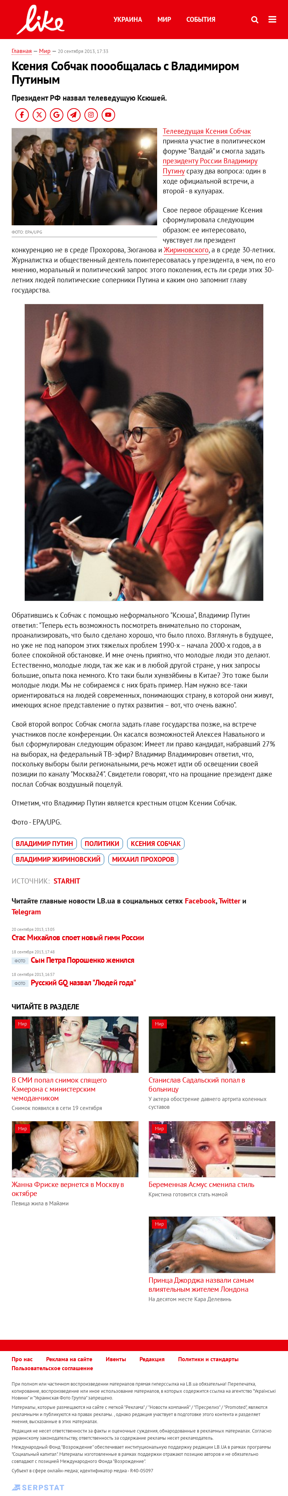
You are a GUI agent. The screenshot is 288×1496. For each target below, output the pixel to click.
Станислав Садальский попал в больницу (196, 1084)
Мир (164, 19)
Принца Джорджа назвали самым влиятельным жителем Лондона (201, 1284)
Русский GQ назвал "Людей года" (74, 982)
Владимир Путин (44, 843)
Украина (128, 19)
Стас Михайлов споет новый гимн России (78, 937)
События (200, 19)
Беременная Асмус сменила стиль (201, 1184)
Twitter (229, 901)
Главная (22, 50)
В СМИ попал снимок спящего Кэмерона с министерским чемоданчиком (59, 1089)
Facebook (200, 901)
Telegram (26, 912)
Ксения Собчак (156, 843)
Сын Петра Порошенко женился (73, 960)
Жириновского (186, 249)
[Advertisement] (75, 1268)
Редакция (152, 1359)
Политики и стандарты (208, 1359)
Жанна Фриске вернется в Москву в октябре (68, 1188)
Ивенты (116, 1359)
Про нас (22, 1359)
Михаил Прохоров (143, 859)
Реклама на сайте (69, 1359)
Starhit (67, 880)
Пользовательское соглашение (52, 1368)
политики (102, 843)
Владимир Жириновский (58, 859)
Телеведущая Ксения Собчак (207, 131)
